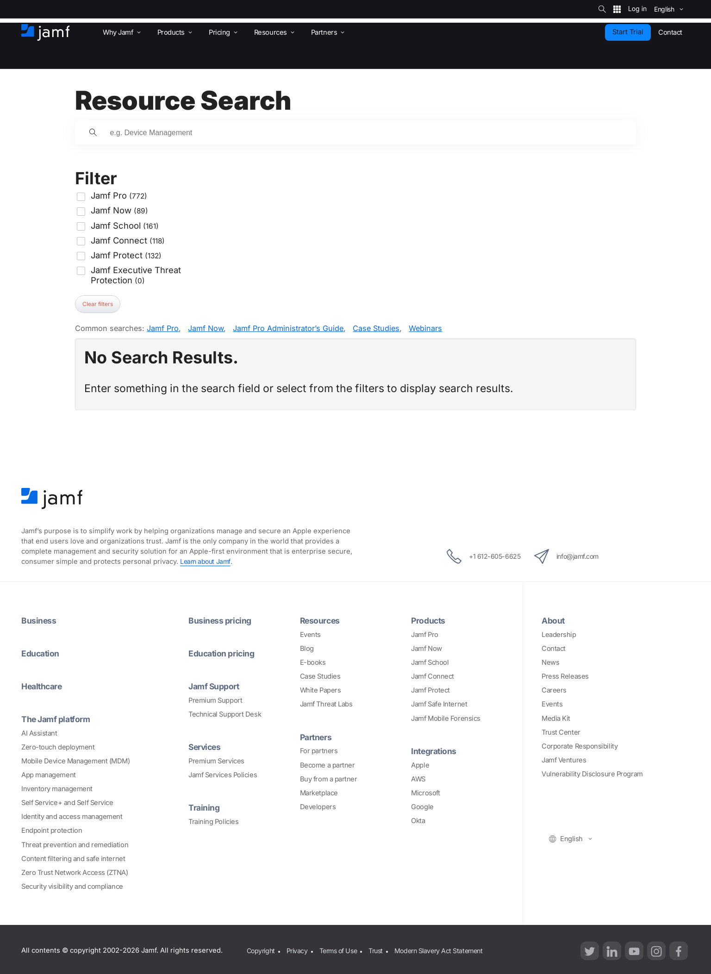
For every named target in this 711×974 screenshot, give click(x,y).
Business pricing (220, 620)
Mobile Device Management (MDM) (75, 759)
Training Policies (213, 820)
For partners (319, 750)
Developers (318, 806)
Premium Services (216, 759)
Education (41, 653)
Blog (307, 648)
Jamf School (430, 662)
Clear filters (97, 303)
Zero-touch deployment (58, 745)
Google (422, 806)
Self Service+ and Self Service (67, 801)
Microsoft (425, 792)
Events (310, 634)
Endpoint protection (51, 829)
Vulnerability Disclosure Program (592, 773)
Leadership (559, 634)
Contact (554, 648)
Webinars (425, 328)
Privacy (299, 948)
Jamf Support (215, 685)
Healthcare (43, 685)
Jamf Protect (430, 690)
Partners (316, 736)
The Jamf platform (57, 717)
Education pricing (222, 653)
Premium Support (215, 699)
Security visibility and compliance (72, 884)
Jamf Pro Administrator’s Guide (288, 328)
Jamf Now (206, 328)
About (554, 620)
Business (38, 620)
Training (204, 806)
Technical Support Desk (224, 713)
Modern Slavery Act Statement (448, 948)
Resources (321, 620)
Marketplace (319, 792)
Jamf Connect (432, 676)
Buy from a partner (328, 778)
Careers (554, 690)
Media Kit (556, 718)
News (550, 662)
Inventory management (57, 787)
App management (48, 773)
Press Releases (565, 676)
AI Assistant (39, 731)
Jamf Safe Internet (439, 704)
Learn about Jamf (206, 561)
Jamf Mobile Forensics (445, 718)
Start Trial (627, 32)
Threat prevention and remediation (74, 843)
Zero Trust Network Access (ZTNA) (74, 871)
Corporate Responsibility (579, 746)
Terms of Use (342, 948)
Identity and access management (72, 815)
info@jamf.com (570, 556)
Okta (418, 820)
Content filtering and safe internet (73, 857)
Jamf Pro (163, 328)
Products (429, 620)
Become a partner (327, 764)
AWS (418, 778)
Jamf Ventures (564, 759)
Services (205, 745)
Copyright (261, 948)
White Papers (320, 690)
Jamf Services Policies (222, 773)
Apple (420, 764)
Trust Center (561, 732)
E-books (313, 662)
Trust (382, 948)
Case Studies (376, 328)
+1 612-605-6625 (478, 556)
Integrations (435, 750)
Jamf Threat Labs (326, 704)
